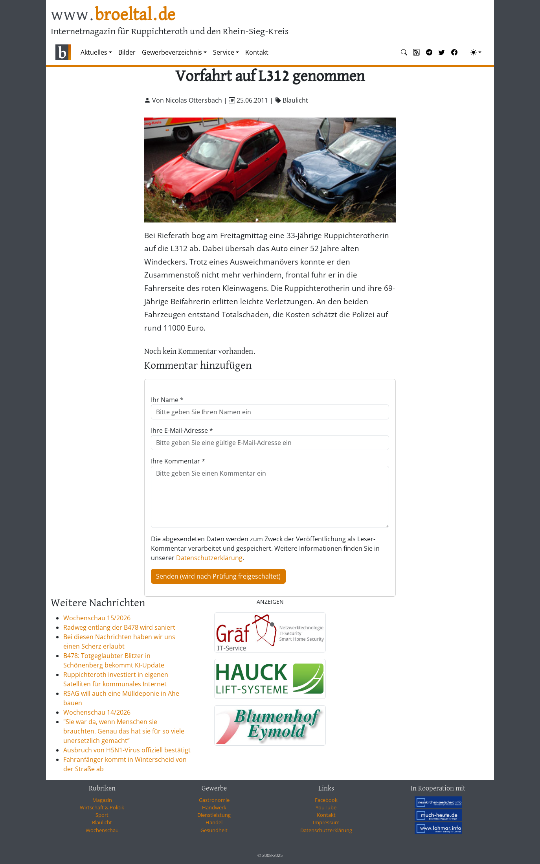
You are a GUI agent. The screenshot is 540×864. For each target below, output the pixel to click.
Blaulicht (102, 822)
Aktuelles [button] (94, 52)
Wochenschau (102, 830)
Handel (214, 822)
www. (113, 15)
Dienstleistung (214, 814)
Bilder (127, 52)
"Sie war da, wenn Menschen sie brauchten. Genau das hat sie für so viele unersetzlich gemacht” (123, 731)
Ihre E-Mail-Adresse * (182, 430)
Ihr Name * (167, 399)
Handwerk (214, 807)
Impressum (326, 822)
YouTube (326, 807)
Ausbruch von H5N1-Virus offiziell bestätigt (127, 750)
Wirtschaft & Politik (102, 807)
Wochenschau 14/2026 (96, 712)
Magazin (102, 799)
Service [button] (223, 52)
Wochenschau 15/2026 (96, 618)
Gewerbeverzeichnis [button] (172, 52)
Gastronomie (214, 799)
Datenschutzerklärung (209, 557)
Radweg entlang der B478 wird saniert (119, 627)
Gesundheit (214, 830)
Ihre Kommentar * (178, 461)
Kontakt (256, 52)
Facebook (326, 799)
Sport (102, 814)
